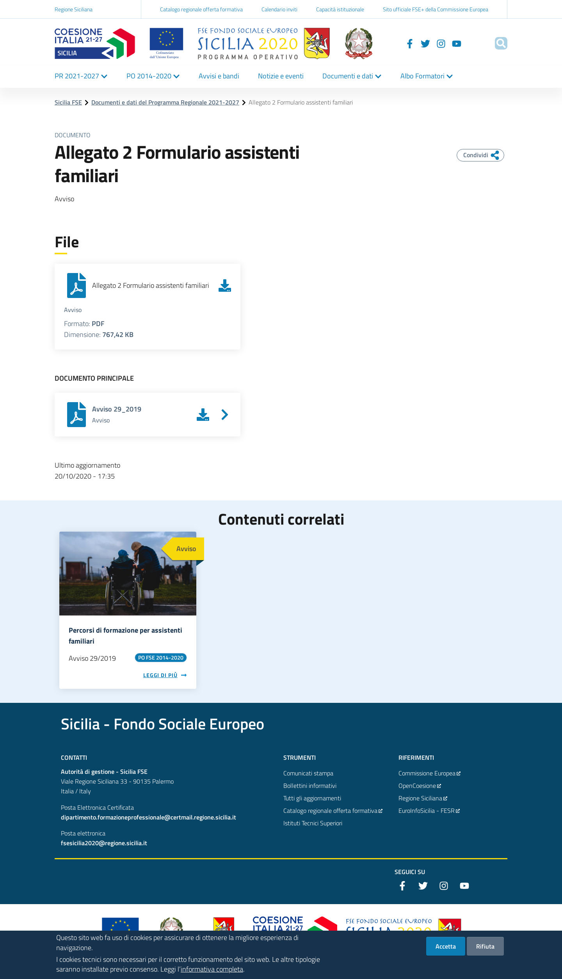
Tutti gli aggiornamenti (312, 798)
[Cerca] (498, 43)
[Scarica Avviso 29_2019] (203, 414)
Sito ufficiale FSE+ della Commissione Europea (435, 9)
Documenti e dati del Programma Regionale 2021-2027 (165, 102)
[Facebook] (399, 43)
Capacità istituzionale (340, 9)
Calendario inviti (279, 9)
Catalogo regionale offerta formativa (201, 9)
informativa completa (212, 973)
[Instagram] (431, 43)
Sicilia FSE (68, 102)
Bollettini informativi (309, 785)
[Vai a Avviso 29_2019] (225, 414)
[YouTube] (446, 43)
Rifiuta (485, 950)
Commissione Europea (429, 773)
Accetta (446, 950)
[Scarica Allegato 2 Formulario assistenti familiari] (225, 285)
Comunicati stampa (308, 773)
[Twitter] (415, 43)
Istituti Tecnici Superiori (312, 823)
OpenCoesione (419, 785)
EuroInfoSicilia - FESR (429, 810)
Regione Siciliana (73, 9)
